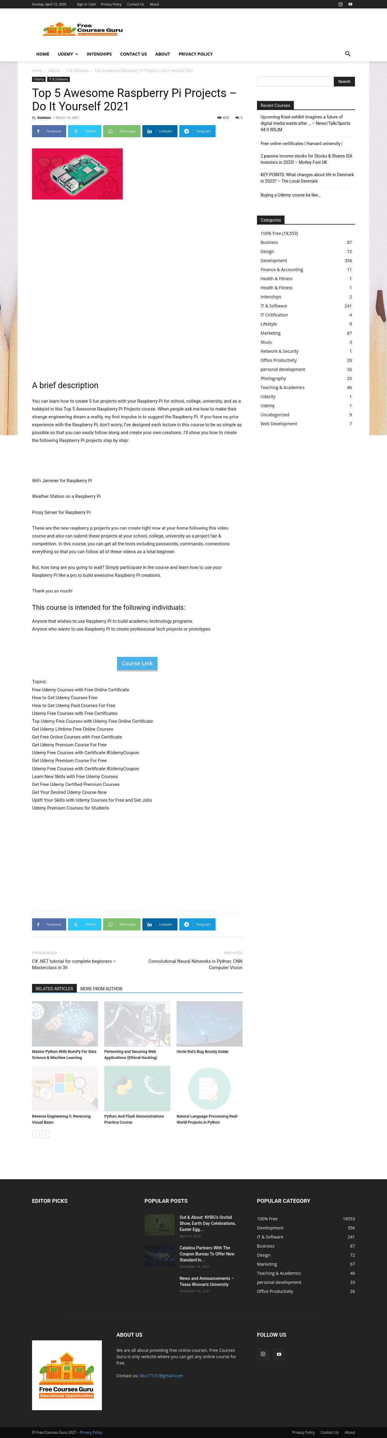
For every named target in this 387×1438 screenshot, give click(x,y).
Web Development (279, 424)
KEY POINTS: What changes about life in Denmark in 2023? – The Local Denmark (307, 177)
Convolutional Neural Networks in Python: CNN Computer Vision (195, 964)
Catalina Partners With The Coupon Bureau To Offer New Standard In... (207, 1253)
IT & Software (77, 70)
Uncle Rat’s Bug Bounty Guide (202, 1051)
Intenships (99, 54)
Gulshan (44, 117)
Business (269, 242)
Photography (273, 378)
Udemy (68, 54)
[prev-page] (36, 1134)
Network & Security (279, 351)
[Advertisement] (245, 30)
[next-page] (45, 1134)
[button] (347, 54)
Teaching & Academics (282, 387)
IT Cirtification (274, 315)
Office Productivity (279, 360)
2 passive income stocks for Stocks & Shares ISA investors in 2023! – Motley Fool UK (306, 159)
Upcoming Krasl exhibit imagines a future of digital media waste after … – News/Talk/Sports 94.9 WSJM (305, 123)
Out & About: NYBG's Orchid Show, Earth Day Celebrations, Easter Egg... (208, 1223)
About (154, 4)
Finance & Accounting (282, 269)
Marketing (271, 333)
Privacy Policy (111, 4)
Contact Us (135, 4)
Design (267, 251)
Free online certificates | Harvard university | (302, 143)
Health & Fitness (277, 278)
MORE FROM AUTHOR (101, 988)
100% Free (271, 233)
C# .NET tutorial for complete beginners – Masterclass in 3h (74, 964)
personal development (283, 369)
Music (266, 342)
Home (42, 54)
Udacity (268, 396)
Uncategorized (275, 414)
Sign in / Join (86, 4)
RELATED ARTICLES (54, 988)
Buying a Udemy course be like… (291, 195)
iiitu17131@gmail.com (161, 1375)
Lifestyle (269, 324)
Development (274, 260)
